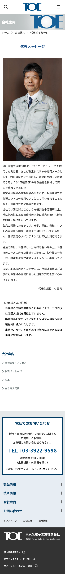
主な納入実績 (12, 388)
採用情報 (42, 521)
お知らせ (27, 521)
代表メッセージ (13, 371)
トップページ (10, 521)
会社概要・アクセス (16, 362)
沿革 (7, 379)
